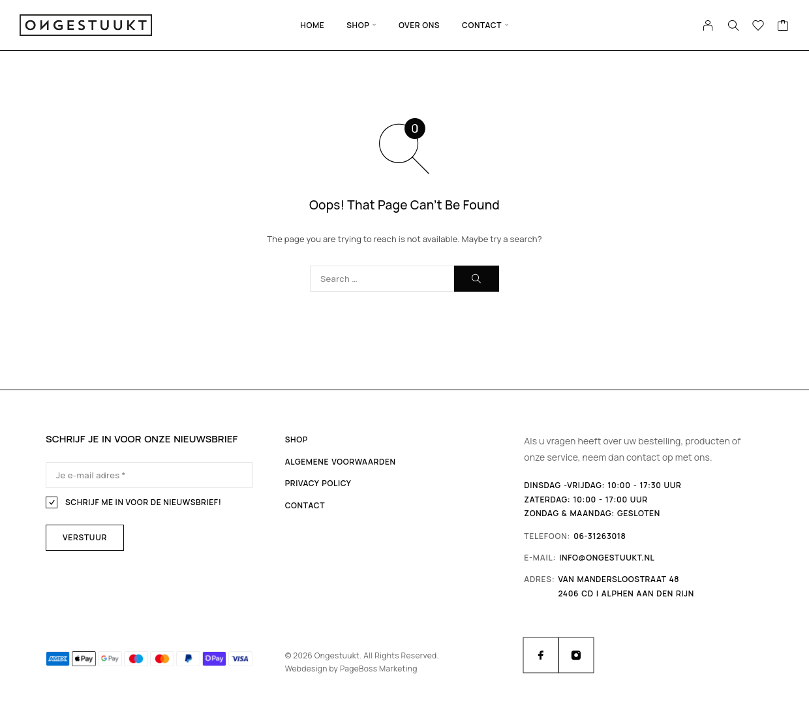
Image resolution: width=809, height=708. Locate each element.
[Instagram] (576, 655)
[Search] (733, 25)
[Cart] (783, 27)
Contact (482, 25)
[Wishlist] (758, 27)
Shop (357, 25)
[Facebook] (540, 655)
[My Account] (708, 25)
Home (312, 25)
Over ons (419, 25)
